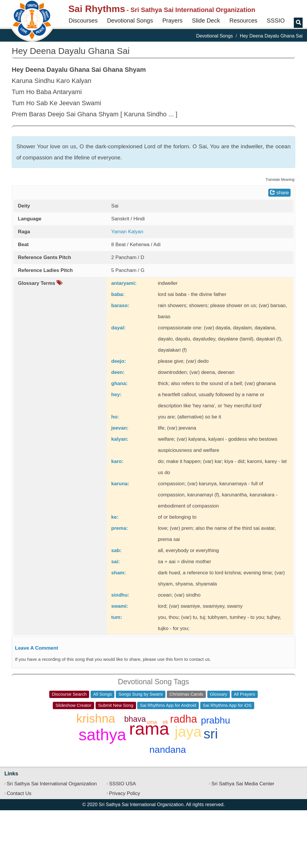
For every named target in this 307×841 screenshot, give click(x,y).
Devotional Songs (130, 20)
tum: (116, 617)
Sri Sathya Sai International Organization (52, 783)
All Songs (102, 694)
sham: (118, 573)
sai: (115, 561)
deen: (117, 372)
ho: (115, 417)
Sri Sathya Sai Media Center (242, 783)
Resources (243, 20)
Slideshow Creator (73, 705)
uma (152, 722)
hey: (116, 394)
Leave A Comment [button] (36, 648)
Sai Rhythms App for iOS (227, 705)
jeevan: (119, 428)
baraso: (120, 305)
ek (165, 722)
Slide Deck (206, 20)
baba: (117, 294)
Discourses (83, 20)
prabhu (215, 720)
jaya (188, 731)
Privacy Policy (124, 793)
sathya (102, 735)
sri (210, 733)
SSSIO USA (122, 783)
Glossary (218, 694)
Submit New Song (115, 705)
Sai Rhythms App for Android (168, 705)
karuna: (120, 483)
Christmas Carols (186, 694)
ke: (114, 517)
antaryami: (123, 283)
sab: (116, 550)
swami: (119, 606)
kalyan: (119, 439)
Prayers (172, 20)
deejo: (118, 361)
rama (149, 728)
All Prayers (244, 694)
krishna (95, 718)
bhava (135, 719)
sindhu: (120, 595)
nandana (168, 749)
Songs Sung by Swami (140, 694)
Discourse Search (69, 694)
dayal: (118, 328)
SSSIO (276, 20)
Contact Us (19, 793)
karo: (117, 461)
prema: (119, 528)
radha (183, 719)
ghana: (119, 383)
